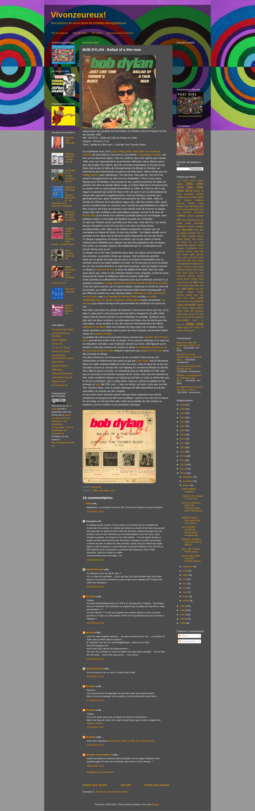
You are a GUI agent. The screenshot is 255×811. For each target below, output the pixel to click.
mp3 (195, 282)
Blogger (155, 804)
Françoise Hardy (102, 333)
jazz (185, 257)
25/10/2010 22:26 (95, 623)
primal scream (188, 301)
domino (192, 233)
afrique (200, 194)
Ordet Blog (57, 369)
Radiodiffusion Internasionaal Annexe (62, 356)
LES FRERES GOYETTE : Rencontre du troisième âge (190, 531)
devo (196, 230)
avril (185, 588)
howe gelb (188, 254)
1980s (190, 187)
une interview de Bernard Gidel (120, 296)
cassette (199, 215)
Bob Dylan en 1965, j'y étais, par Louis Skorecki (131, 741)
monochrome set (184, 282)
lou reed (199, 273)
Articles (183, 636)
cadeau (181, 215)
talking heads (188, 314)
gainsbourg (182, 245)
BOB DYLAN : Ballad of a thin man (192, 497)
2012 (183, 464)
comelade (198, 223)
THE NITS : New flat (70, 290)
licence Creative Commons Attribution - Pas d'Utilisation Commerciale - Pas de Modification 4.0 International (62, 424)
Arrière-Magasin (59, 340)
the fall (188, 317)
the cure (180, 317)
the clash (199, 314)
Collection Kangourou (62, 373)
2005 (183, 623)
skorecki (90, 632)
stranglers (199, 311)
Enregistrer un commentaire (100, 772)
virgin (179, 327)
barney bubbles (194, 200)
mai (185, 583)
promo (199, 301)
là (100, 609)
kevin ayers (198, 267)
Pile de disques (59, 33)
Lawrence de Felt (105, 269)
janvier (186, 600)
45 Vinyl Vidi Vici (60, 385)
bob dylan (104, 490)
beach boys (195, 203)
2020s (197, 191)
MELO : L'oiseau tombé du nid (69, 254)
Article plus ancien (156, 785)
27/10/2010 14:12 (95, 676)
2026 (183, 404)
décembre (188, 477)
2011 (183, 468)
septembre (188, 566)
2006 (183, 619)
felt (178, 242)
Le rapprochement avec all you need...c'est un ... (189, 388)
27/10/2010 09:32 (95, 659)
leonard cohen (191, 270)
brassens (187, 212)
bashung (180, 203)
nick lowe (199, 289)
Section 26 (57, 344)
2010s (188, 190)
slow (97, 384)
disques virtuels (94, 723)
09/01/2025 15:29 (95, 766)
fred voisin (198, 242)
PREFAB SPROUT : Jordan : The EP (69, 158)
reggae (180, 305)
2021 (183, 426)
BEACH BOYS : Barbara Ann (69, 309)
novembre (188, 481)
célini (183, 220)
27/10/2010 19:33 (95, 700)
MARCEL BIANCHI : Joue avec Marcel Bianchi (192, 542)
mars (185, 592)
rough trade (183, 311)
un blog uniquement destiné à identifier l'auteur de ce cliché (136, 283)
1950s (189, 183)
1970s (180, 187)
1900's (179, 181)
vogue (186, 327)
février (186, 596)
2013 (183, 460)
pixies (179, 301)
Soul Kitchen (58, 362)
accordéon (189, 194)
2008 (183, 610)
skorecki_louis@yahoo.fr (99, 754)
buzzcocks (198, 212)
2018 (183, 439)
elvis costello (188, 236)
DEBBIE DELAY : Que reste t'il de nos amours (191, 520)
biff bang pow (196, 206)
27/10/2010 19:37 (95, 727)
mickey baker (197, 279)
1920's (193, 181)
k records (186, 267)
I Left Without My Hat (62, 377)
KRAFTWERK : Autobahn (189, 490)
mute (201, 282)
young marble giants (185, 330)
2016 (183, 447)
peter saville (196, 298)
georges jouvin (196, 245)
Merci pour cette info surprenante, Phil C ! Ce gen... (188, 345)
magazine (181, 276)
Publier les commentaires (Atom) (112, 792)
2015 (183, 451)
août (185, 571)
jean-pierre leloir (195, 257)
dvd (198, 233)
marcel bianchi (183, 279)
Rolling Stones (90, 175)
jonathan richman (189, 263)
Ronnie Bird (89, 215)
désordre (187, 229)
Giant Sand (142, 360)
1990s (199, 187)
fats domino (197, 239)
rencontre (189, 304)
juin (185, 579)
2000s (180, 190)
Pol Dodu (97, 33)
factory (200, 236)
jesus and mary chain (187, 261)
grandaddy (191, 248)
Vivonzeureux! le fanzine (120, 33)
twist (195, 320)
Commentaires (187, 641)
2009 (183, 606)
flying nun (187, 242)
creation (199, 226)
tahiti (179, 314)
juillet (185, 575)
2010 (183, 473)
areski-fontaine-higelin (193, 197)
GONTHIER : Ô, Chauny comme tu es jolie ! (70, 175)
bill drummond (183, 209)
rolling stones (196, 308)
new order (194, 285)
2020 (183, 430)
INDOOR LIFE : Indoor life (69, 140)
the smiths (196, 317)
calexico (190, 216)
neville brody (182, 285)
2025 (183, 409)
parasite (180, 295)
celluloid (190, 220)
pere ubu (198, 295)
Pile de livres (80, 33)
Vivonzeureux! (78, 14)
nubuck (180, 292)
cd (178, 219)
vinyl (112, 490)
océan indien (195, 292)
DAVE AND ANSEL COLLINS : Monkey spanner (191, 558)
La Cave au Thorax (61, 347)
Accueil (126, 785)
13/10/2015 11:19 (95, 745)
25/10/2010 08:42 (95, 586)
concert (181, 226)
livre (191, 273)
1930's (200, 180)
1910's (186, 181)
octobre (187, 485)
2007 (183, 614)
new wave (187, 288)
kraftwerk (181, 270)
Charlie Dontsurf (94, 569)
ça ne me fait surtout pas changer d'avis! (189, 367)
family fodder (183, 239)
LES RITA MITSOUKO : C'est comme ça (70, 216)
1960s (95, 490)
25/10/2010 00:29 (95, 560)
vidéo (190, 324)
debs (179, 230)
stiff (191, 311)
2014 (183, 456)
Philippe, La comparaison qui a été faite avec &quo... (189, 378)
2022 (183, 422)
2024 (183, 413)
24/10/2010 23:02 (95, 511)
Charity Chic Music (61, 351)
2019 (183, 434)
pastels (189, 295)
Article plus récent (94, 785)
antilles (180, 197)
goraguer (181, 248)
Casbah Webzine (60, 365)
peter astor (182, 298)
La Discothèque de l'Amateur (61, 334)
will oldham (195, 327)
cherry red (199, 220)
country (190, 226)
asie (178, 200)
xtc (202, 327)
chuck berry (184, 223)
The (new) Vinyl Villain (62, 329)
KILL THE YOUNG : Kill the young (191, 550)
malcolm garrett (195, 276)
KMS (88, 503)
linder (185, 273)
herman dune (192, 251)
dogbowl (183, 233)
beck (187, 206)
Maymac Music (59, 381)
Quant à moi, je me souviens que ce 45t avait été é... (189, 357)
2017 (183, 443)
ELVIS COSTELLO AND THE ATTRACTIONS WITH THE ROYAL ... (192, 508)
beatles (180, 206)
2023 (183, 417)
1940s (180, 184)
